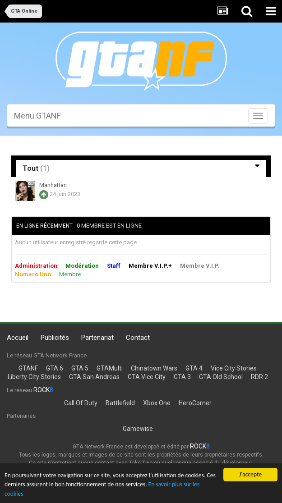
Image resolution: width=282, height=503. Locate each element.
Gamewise (138, 428)
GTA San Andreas (94, 376)
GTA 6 (54, 368)
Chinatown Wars (154, 368)
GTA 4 (194, 368)
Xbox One (157, 403)
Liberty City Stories (34, 376)
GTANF (28, 368)
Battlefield (120, 403)
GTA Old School (221, 376)
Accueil (17, 338)
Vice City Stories (234, 368)
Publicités (55, 338)
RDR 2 (259, 376)
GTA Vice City (147, 376)
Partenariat (97, 338)
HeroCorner (195, 403)
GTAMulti (110, 368)
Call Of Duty (80, 403)
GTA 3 (182, 376)
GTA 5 (79, 368)
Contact (138, 338)
